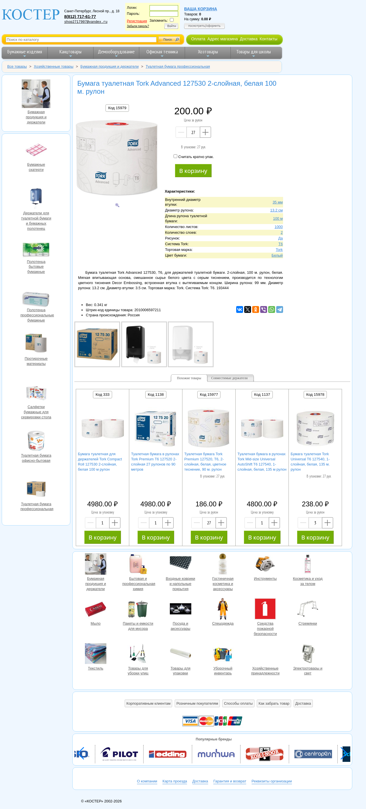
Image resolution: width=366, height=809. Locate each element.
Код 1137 (262, 394)
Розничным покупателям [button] (197, 703)
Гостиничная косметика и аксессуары (222, 564)
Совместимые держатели (229, 378)
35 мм (277, 202)
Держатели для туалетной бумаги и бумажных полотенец (36, 199)
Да (280, 238)
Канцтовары (70, 53)
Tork (279, 249)
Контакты (268, 39)
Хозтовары (208, 53)
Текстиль (95, 654)
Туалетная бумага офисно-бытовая (36, 441)
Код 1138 (156, 394)
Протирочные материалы (36, 344)
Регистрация (137, 21)
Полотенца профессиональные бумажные (36, 296)
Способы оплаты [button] (238, 703)
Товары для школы (253, 53)
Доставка (249, 39)
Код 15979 (117, 108)
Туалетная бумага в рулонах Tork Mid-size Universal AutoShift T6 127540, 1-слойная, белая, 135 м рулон (262, 462)
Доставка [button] (303, 703)
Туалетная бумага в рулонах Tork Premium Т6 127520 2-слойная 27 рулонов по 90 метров (155, 462)
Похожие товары (189, 378)
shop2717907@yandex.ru (85, 22)
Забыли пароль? (138, 26)
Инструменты (265, 564)
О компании (147, 781)
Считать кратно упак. (194, 156)
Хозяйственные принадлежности (265, 654)
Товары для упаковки (180, 654)
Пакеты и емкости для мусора (138, 609)
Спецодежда (222, 609)
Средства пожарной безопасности (265, 609)
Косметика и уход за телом (307, 564)
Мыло (95, 609)
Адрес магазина (222, 39)
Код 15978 (315, 394)
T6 (281, 244)
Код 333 (103, 394)
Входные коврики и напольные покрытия (180, 564)
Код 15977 (209, 394)
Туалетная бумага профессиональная (36, 490)
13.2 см (276, 210)
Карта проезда (174, 781)
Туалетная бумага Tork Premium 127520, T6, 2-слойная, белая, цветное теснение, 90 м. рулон (205, 462)
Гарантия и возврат (229, 781)
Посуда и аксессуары (180, 609)
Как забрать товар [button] (273, 703)
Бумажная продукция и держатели (36, 94)
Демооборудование (116, 53)
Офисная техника (162, 53)
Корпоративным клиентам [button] (148, 703)
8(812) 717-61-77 (80, 16)
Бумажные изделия (24, 53)
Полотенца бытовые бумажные (36, 247)
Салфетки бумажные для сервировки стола (36, 392)
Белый (277, 255)
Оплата (198, 39)
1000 (278, 227)
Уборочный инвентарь (222, 654)
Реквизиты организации (272, 781)
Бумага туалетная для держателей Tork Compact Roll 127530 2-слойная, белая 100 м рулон (100, 462)
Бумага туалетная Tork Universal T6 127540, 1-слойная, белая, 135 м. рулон (310, 462)
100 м (278, 218)
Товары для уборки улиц (138, 654)
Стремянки (307, 609)
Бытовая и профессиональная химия (138, 564)
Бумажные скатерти (36, 150)
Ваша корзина (200, 9)
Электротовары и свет (307, 654)
